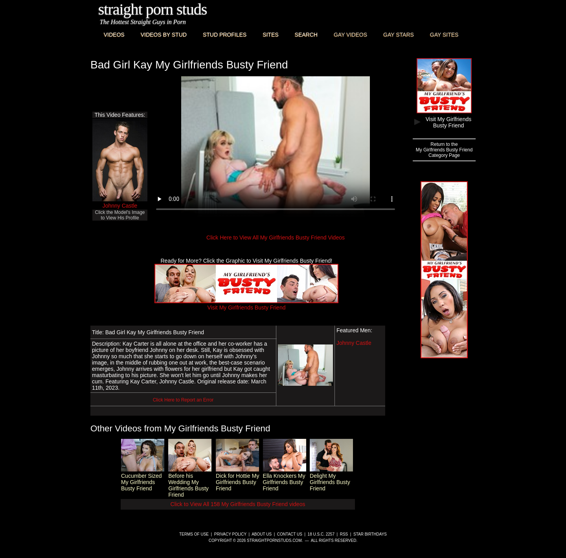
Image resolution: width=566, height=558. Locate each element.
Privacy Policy (230, 534)
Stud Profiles (224, 34)
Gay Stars (398, 34)
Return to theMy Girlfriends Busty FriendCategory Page (444, 150)
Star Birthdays (370, 534)
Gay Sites (444, 34)
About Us (262, 534)
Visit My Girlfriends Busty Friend (246, 304)
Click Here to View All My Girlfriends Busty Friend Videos (275, 237)
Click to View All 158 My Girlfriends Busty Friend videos (238, 504)
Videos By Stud (164, 34)
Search (306, 34)
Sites (270, 34)
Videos (114, 34)
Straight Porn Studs (152, 9)
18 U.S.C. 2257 (321, 534)
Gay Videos (350, 34)
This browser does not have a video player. (275, 147)
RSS (344, 534)
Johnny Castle (120, 206)
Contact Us (289, 534)
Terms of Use (194, 534)
